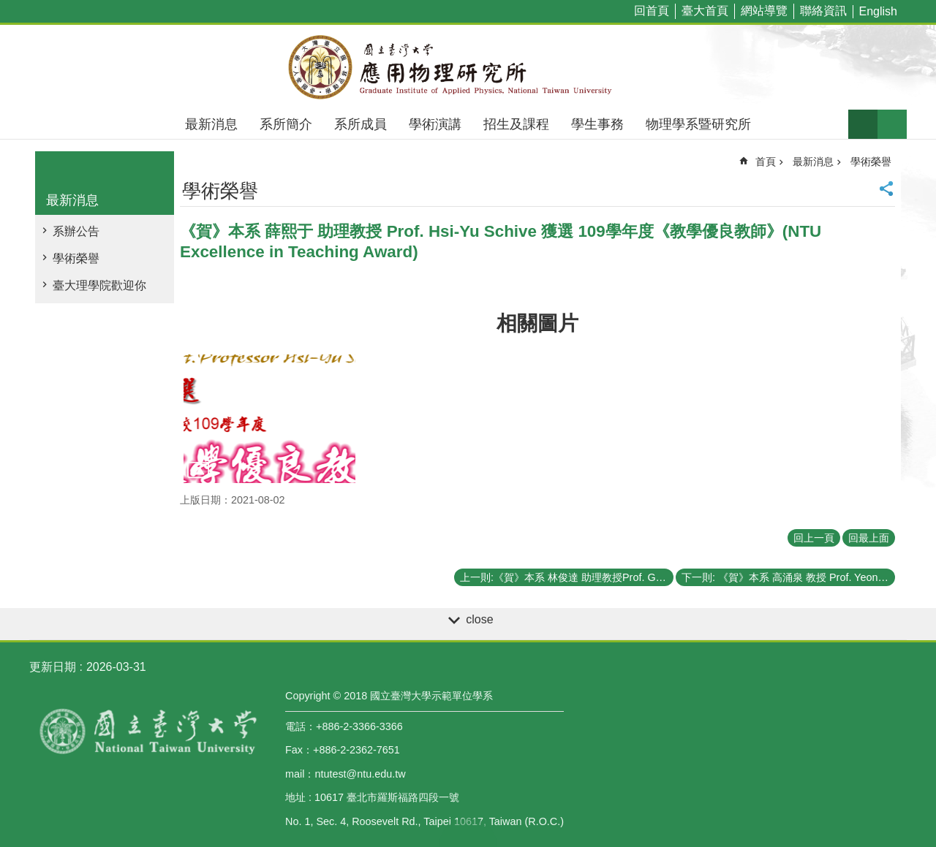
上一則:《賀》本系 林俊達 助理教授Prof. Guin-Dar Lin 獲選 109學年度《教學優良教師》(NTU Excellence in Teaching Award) (566, 577)
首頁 (765, 161)
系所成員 (360, 124)
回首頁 (651, 10)
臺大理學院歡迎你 (99, 285)
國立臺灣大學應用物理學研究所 (468, 67)
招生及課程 (516, 124)
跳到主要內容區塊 (7, 7)
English (878, 11)
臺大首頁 (705, 10)
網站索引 (892, 124)
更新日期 (52, 667)
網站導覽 (764, 10)
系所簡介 (286, 124)
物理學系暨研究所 (698, 124)
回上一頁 (813, 538)
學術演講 (435, 124)
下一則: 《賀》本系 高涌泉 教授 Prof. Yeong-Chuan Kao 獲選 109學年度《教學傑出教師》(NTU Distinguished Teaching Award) (788, 577)
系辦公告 (76, 231)
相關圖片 (537, 323)
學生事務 (597, 124)
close (479, 619)
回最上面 (868, 538)
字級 (863, 124)
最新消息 (211, 124)
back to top (468, 832)
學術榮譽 (76, 258)
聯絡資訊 (823, 10)
